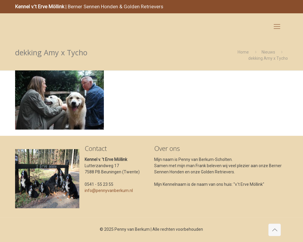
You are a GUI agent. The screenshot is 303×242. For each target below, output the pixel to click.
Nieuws (268, 52)
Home (243, 52)
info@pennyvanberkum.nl (109, 190)
